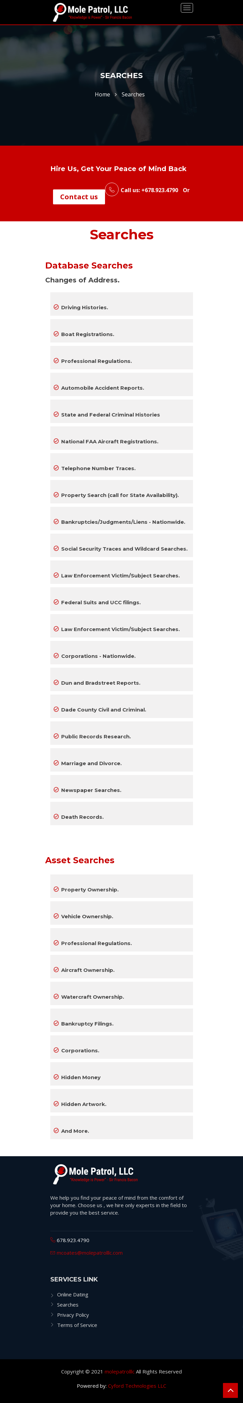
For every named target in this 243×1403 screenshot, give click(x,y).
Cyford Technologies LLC (137, 1385)
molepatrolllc (120, 1371)
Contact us (79, 196)
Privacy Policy (73, 1314)
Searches (68, 1304)
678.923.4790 (72, 1240)
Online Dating (72, 1294)
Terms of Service (77, 1325)
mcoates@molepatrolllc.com (89, 1252)
